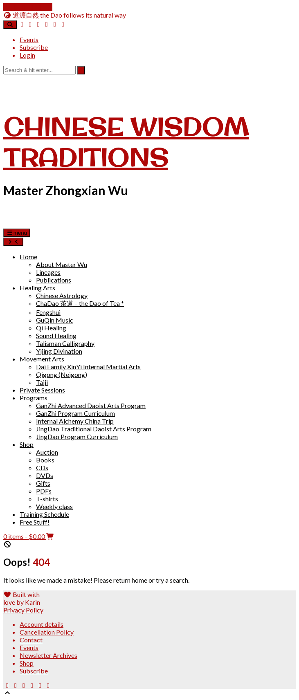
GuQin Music (54, 320)
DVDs (44, 475)
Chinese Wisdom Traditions (126, 142)
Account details (41, 624)
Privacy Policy (23, 610)
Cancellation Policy (47, 632)
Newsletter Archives (48, 655)
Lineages (48, 272)
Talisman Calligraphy (65, 343)
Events (29, 39)
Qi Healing (51, 328)
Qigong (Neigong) (61, 374)
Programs (33, 398)
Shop (27, 444)
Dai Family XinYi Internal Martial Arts (88, 366)
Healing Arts (37, 288)
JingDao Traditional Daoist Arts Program (93, 429)
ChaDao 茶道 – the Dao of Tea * (80, 303)
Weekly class (54, 506)
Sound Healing (56, 335)
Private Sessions (42, 390)
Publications (53, 280)
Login (27, 55)
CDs (42, 467)
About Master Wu (61, 264)
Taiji (42, 382)
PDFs (44, 491)
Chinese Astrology (62, 295)
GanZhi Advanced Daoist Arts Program (91, 405)
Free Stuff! (34, 522)
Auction (47, 452)
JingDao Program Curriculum (77, 436)
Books (45, 460)
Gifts (43, 483)
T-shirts (47, 499)
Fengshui (48, 312)
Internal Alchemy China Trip (75, 421)
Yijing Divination (59, 351)
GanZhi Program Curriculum (75, 413)
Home (28, 256)
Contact (31, 640)
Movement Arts (42, 359)
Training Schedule (44, 514)
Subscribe (34, 47)
